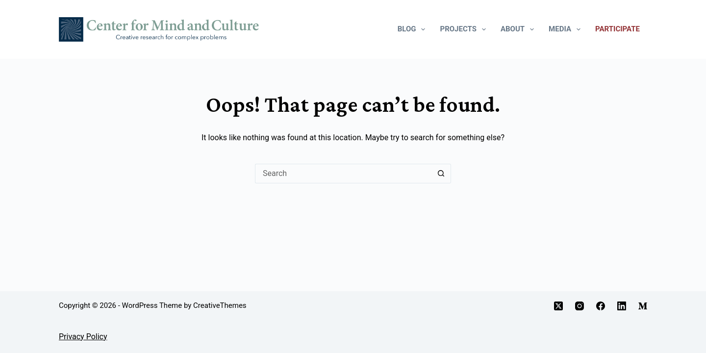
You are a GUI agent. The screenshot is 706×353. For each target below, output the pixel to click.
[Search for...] (343, 173)
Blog (413, 29)
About (519, 29)
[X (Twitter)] (558, 306)
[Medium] (642, 306)
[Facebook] (600, 306)
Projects (464, 29)
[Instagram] (579, 306)
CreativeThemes (220, 305)
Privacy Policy (83, 336)
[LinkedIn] (621, 306)
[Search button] (441, 173)
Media (566, 29)
